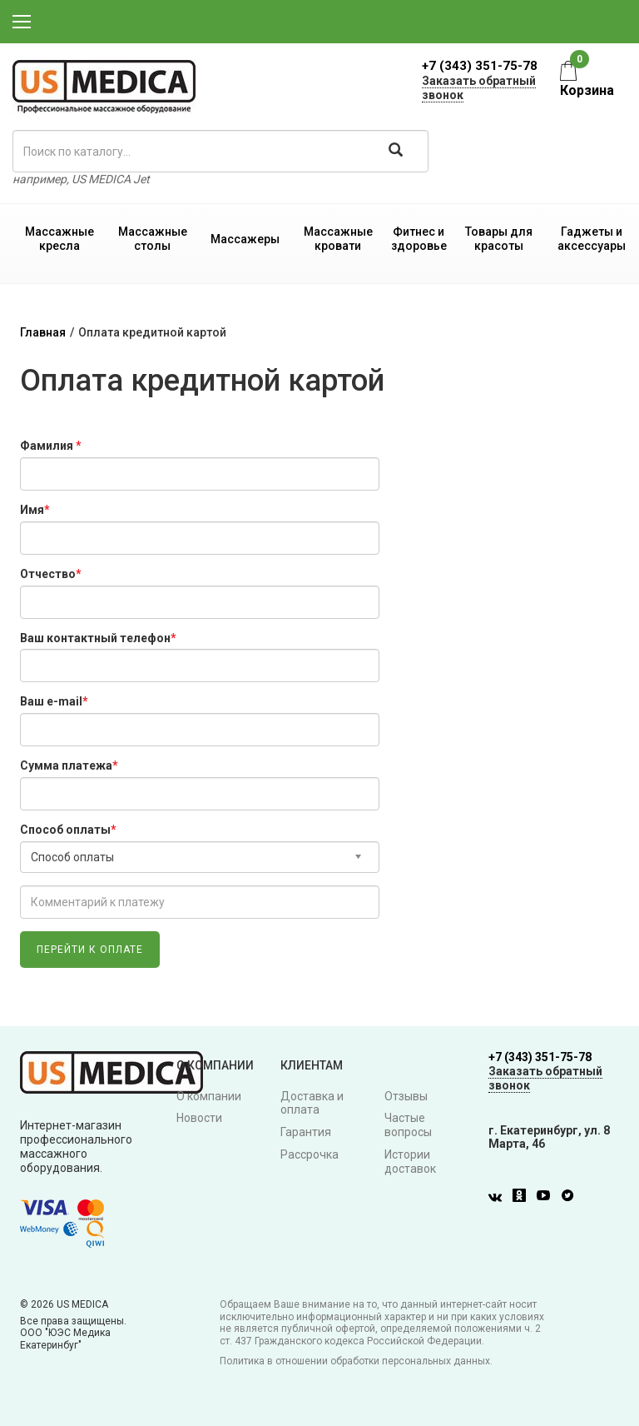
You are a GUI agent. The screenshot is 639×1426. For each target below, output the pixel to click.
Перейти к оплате (90, 949)
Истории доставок (410, 1161)
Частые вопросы (408, 1125)
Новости (199, 1117)
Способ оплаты (68, 829)
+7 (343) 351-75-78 (479, 65)
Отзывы (406, 1096)
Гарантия (305, 1132)
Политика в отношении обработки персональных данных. (356, 1361)
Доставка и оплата (312, 1103)
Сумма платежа (69, 765)
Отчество (51, 574)
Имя (35, 509)
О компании (208, 1096)
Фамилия (51, 445)
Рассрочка (309, 1154)
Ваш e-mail (54, 701)
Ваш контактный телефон (98, 638)
